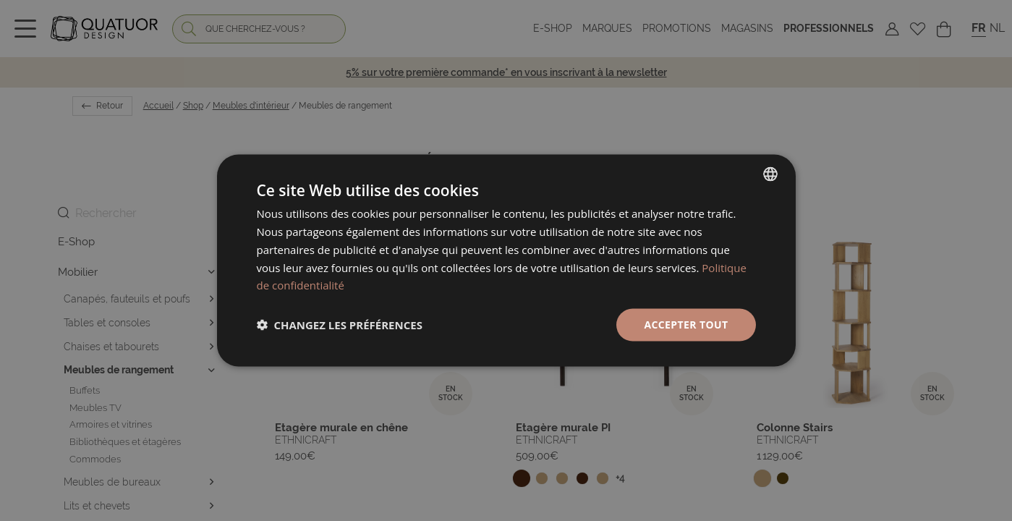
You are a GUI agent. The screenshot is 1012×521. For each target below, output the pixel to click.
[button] (339, 324)
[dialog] (506, 261)
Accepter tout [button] (686, 324)
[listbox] (770, 174)
